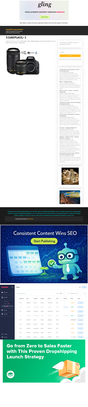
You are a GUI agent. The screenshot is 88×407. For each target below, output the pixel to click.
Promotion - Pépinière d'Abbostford (68, 127)
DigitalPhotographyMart (14, 29)
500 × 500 (23, 41)
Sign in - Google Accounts (66, 81)
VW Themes (30, 218)
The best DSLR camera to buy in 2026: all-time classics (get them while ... (70, 153)
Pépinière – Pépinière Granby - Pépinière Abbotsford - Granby (69, 137)
